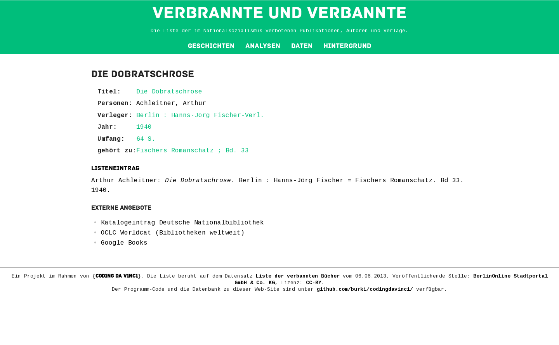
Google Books (124, 243)
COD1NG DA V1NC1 (116, 276)
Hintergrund (347, 46)
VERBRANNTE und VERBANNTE (280, 12)
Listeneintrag (115, 168)
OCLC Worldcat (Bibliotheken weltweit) (173, 232)
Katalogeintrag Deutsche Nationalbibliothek (182, 222)
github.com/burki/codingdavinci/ (365, 289)
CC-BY (313, 283)
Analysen (262, 46)
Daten (301, 46)
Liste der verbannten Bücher (298, 276)
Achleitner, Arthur (171, 103)
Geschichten (211, 46)
